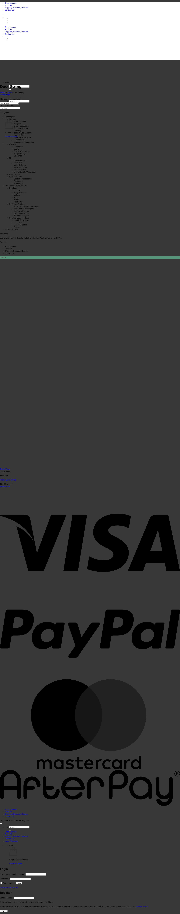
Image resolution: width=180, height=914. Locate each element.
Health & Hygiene (21, 220)
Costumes (18, 181)
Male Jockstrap (20, 167)
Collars (17, 195)
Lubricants (18, 222)
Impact (17, 197)
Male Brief (18, 163)
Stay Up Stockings (22, 151)
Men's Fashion (20, 170)
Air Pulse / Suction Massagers (26, 206)
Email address (7, 898)
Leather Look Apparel (23, 133)
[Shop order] (9, 103)
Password (5, 879)
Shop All (8, 5)
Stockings (18, 156)
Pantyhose (18, 147)
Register (4, 911)
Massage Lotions (21, 225)
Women (12, 119)
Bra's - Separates (21, 126)
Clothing (17, 130)
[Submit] (10, 89)
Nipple (16, 199)
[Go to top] (1, 823)
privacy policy (141, 906)
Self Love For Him (21, 213)
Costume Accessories (23, 179)
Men (11, 158)
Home (2, 92)
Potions (17, 227)
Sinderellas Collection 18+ (16, 186)
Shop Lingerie (11, 3)
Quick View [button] (5, 469)
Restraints (18, 202)
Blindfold (17, 190)
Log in (19, 883)
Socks (16, 149)
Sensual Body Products (19, 218)
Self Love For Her (21, 211)
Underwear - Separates (24, 142)
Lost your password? (9, 887)
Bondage (13, 188)
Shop (9, 92)
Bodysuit (17, 124)
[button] (7, 82)
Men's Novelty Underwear (25, 172)
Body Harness (20, 193)
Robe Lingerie (20, 121)
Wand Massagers (21, 216)
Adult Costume (15, 176)
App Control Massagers (24, 209)
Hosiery (12, 144)
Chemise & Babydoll (22, 137)
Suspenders (19, 140)
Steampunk (19, 183)
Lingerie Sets (19, 135)
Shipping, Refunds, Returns (16, 8)
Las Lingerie (10, 117)
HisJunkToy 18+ (11, 229)
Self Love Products (17, 204)
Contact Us (9, 10)
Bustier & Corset (21, 128)
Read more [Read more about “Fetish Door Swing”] (5, 486)
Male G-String (20, 165)
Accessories (14, 174)
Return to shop (11, 137)
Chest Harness (20, 160)
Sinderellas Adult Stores (39, 238)
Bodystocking (19, 153)
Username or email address (12, 874)
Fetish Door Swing (8, 480)
